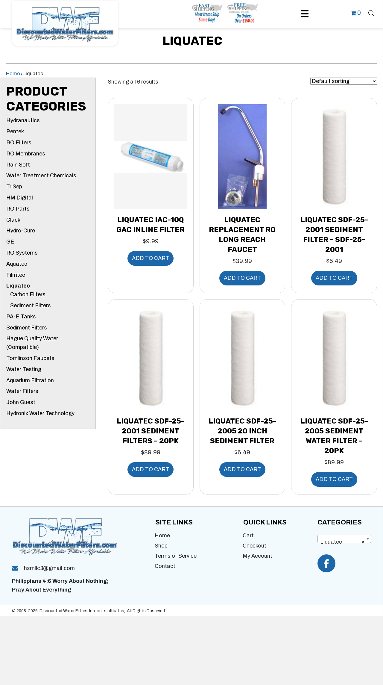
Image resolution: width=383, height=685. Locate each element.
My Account (257, 556)
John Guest (20, 402)
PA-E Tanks (21, 317)
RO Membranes (25, 154)
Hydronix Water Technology (40, 413)
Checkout (254, 546)
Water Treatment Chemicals (41, 176)
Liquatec (18, 286)
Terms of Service (176, 556)
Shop (161, 546)
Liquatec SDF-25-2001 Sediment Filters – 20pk (150, 431)
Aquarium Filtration (30, 380)
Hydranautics (23, 120)
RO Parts (18, 209)
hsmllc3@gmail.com (49, 569)
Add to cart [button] (150, 258)
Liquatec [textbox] (342, 542)
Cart (248, 536)
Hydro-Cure (20, 231)
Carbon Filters (27, 294)
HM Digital (19, 198)
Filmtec (15, 275)
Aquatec (16, 264)
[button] (326, 563)
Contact (165, 566)
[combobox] (344, 539)
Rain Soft (18, 165)
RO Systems (22, 253)
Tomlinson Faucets (30, 358)
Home (13, 73)
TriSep (14, 187)
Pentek (15, 131)
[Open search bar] (371, 12)
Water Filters (22, 391)
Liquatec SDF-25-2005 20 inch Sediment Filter (242, 431)
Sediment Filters (30, 306)
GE (10, 242)
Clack (13, 220)
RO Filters (18, 143)
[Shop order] (343, 81)
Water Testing (23, 369)
